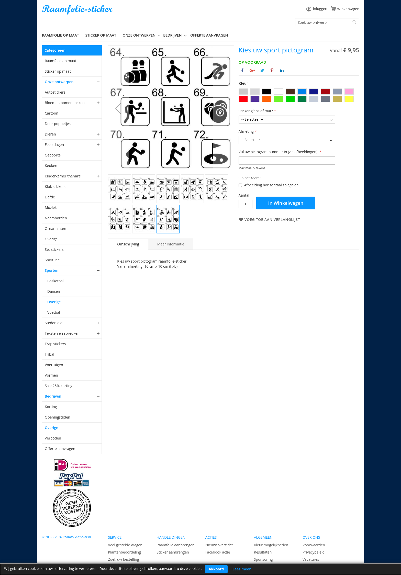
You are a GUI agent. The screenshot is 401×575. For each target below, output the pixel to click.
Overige (51, 238)
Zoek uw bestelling (123, 559)
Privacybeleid (314, 552)
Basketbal (55, 280)
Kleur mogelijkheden (271, 545)
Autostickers (55, 92)
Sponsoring (263, 559)
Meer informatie (170, 244)
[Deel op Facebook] (242, 70)
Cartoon (51, 113)
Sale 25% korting (58, 385)
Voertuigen (54, 364)
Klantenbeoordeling (124, 552)
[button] (118, 108)
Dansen (53, 291)
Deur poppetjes (58, 123)
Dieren (50, 134)
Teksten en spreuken (62, 333)
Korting (51, 406)
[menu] (200, 35)
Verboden (53, 438)
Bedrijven (53, 396)
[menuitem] (62, 35)
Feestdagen (54, 144)
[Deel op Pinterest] (272, 70)
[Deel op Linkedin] (282, 70)
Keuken (51, 165)
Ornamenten (55, 228)
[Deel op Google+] (252, 70)
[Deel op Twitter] (262, 70)
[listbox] (299, 95)
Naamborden (56, 218)
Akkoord (216, 569)
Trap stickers (55, 343)
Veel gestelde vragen (125, 545)
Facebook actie (217, 552)
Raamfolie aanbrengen (175, 545)
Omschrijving (128, 244)
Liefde (50, 197)
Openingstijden (57, 417)
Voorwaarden (314, 545)
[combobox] (327, 22)
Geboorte (53, 155)
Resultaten (263, 552)
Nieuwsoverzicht (219, 545)
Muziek (51, 207)
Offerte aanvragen (60, 448)
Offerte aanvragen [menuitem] (209, 35)
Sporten (52, 270)
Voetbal (53, 312)
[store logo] (78, 10)
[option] (243, 91)
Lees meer (241, 569)
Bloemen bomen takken (65, 102)
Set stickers (54, 249)
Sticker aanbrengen (173, 552)
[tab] (128, 244)
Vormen (51, 375)
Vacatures (311, 559)
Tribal (49, 354)
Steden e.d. (54, 322)
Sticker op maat (58, 71)
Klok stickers (55, 186)
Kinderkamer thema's (63, 176)
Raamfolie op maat (60, 60)
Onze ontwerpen (59, 81)
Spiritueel (53, 259)
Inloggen (320, 8)
